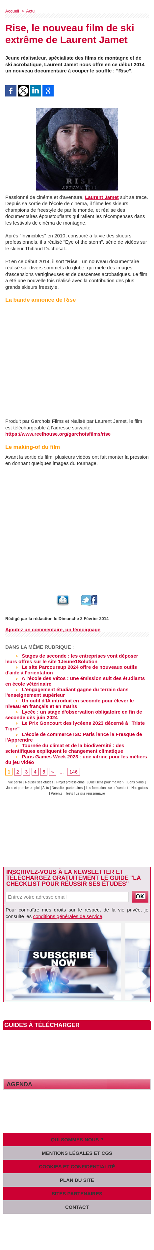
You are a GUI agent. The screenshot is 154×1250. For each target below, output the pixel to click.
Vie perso (15, 782)
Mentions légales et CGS (77, 1153)
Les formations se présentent (107, 788)
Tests (69, 793)
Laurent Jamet (102, 197)
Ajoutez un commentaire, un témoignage (52, 629)
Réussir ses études (39, 782)
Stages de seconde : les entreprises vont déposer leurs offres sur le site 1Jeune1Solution (71, 658)
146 (73, 771)
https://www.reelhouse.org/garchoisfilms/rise (58, 434)
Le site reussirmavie (90, 793)
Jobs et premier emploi (22, 788)
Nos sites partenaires (67, 788)
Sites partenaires (77, 1193)
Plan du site (77, 1180)
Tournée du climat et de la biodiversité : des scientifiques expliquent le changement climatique (64, 748)
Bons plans (135, 782)
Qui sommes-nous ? (77, 1139)
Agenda (19, 1084)
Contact (77, 1207)
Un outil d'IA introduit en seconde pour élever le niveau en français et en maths (69, 703)
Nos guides (139, 788)
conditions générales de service (67, 916)
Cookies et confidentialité (77, 1166)
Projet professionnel (70, 782)
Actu (30, 11)
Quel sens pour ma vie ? (106, 782)
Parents (56, 793)
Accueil (12, 11)
